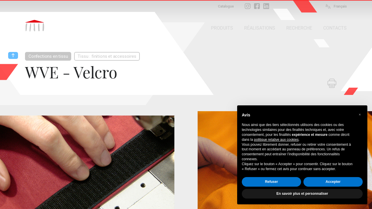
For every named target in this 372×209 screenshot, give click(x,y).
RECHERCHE (299, 28)
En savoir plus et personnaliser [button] (302, 194)
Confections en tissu (48, 56)
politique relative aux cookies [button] (276, 140)
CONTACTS (335, 28)
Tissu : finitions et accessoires (107, 56)
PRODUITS (222, 28)
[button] (359, 114)
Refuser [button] (271, 182)
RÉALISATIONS (259, 28)
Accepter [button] (333, 182)
